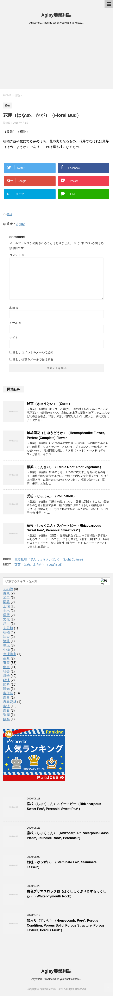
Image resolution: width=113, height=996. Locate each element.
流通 (6, 641)
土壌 (6, 606)
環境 (6, 645)
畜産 (6, 662)
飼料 (6, 719)
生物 (6, 649)
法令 (6, 636)
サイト (13, 337)
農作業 (8, 693)
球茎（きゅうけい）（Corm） (49, 404)
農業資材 (9, 702)
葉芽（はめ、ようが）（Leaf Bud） (39, 564)
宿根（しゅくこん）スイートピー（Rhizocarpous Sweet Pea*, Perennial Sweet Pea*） (64, 528)
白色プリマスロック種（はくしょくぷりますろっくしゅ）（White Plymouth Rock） (66, 894)
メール (15, 322)
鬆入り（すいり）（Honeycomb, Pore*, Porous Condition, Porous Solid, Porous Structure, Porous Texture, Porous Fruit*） (66, 925)
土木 (6, 610)
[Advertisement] (56, 58)
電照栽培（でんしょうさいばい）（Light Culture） (49, 559)
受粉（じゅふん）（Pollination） (51, 496)
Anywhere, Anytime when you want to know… (56, 979)
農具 (6, 697)
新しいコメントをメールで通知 (33, 352)
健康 (6, 593)
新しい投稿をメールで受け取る (33, 359)
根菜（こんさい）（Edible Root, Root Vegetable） (65, 467)
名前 (14, 307)
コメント (17, 255)
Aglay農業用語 (56, 15)
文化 (6, 619)
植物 (9, 214)
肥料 (6, 684)
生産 (6, 658)
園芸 (6, 602)
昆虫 (6, 623)
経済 (6, 680)
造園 (6, 715)
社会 (6, 671)
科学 (6, 676)
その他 (8, 589)
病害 (6, 667)
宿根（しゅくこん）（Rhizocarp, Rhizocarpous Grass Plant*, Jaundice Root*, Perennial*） (68, 835)
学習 (6, 615)
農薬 (6, 710)
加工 (6, 597)
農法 (6, 706)
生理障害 (9, 654)
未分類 (8, 628)
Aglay (20, 224)
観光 (6, 689)
